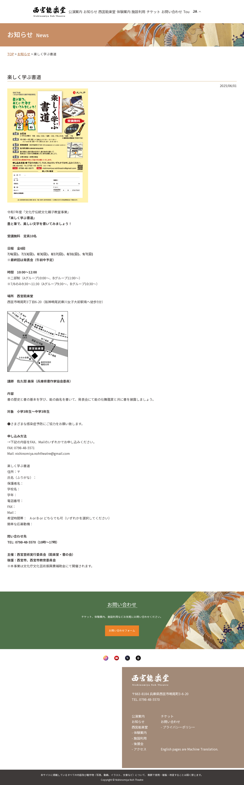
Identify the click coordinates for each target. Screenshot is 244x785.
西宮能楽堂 (113, 11)
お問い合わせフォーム (122, 630)
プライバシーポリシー (179, 727)
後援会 (138, 743)
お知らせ (99, 11)
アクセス (140, 749)
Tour (182, 11)
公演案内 (86, 11)
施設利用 (140, 11)
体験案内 (127, 11)
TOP (10, 53)
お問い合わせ (169, 11)
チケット (153, 11)
